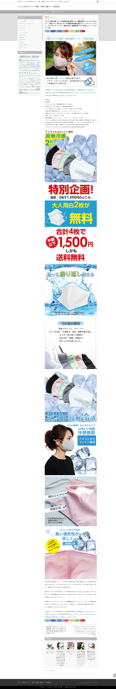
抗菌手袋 (21, 37)
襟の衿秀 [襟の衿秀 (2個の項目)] (33, 89)
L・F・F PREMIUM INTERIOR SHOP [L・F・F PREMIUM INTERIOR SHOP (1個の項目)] (26, 65)
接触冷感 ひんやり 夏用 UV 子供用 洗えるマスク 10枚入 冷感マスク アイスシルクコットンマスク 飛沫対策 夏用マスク (91, 656)
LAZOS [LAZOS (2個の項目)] (28, 64)
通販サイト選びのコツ (24, 44)
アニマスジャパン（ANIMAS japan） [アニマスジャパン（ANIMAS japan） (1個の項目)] (28, 78)
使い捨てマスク (23, 35)
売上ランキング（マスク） (58, 11)
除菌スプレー (22, 46)
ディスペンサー (23, 25)
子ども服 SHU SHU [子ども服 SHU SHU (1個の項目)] (28, 86)
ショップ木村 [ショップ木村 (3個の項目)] (31, 81)
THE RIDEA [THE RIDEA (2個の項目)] (36, 68)
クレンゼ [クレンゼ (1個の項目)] (35, 79)
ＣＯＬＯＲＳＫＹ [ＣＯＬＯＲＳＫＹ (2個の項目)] (34, 93)
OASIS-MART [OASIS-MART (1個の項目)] (32, 66)
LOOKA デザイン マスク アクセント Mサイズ (70, 653)
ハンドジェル (22, 28)
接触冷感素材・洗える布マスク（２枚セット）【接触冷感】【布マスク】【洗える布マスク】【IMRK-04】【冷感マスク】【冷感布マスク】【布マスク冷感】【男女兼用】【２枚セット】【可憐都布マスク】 (56, 630)
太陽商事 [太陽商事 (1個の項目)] (22, 86)
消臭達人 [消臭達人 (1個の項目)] (29, 89)
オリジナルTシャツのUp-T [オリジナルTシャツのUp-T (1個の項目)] (27, 79)
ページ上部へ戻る (114, 675)
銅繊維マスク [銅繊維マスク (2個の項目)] (27, 93)
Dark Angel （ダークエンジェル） (52, 18)
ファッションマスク (24, 32)
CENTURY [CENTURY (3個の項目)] (32, 60)
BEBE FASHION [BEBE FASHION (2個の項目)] (25, 60)
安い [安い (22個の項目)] (34, 86)
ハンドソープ (22, 30)
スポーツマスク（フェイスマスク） (27, 23)
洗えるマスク (53, 17)
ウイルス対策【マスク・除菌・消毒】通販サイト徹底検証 (39, 6)
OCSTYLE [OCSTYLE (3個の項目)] (25, 68)
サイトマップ (95, 682)
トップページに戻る (50, 670)
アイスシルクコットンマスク (73, 18)
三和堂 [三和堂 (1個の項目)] (22, 84)
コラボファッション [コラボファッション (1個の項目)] (23, 81)
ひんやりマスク (63, 18)
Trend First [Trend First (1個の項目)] (21, 70)
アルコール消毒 (23, 21)
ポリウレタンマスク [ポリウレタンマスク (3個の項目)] (25, 83)
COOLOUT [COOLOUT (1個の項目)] (37, 60)
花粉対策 (21, 42)
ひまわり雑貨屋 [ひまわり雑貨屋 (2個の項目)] (31, 70)
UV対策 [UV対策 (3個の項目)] (25, 70)
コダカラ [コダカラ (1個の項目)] (39, 79)
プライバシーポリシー (86, 682)
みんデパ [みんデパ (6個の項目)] (34, 73)
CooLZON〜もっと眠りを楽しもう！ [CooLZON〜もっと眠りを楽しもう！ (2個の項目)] (27, 62)
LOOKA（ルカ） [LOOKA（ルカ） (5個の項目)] (35, 64)
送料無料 (83, 18)
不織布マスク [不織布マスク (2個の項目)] (27, 84)
